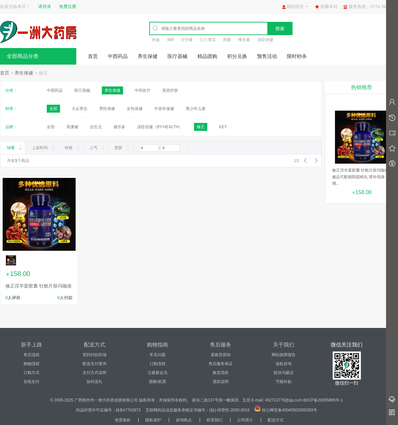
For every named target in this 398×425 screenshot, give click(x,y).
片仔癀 (187, 39)
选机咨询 (284, 363)
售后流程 (31, 354)
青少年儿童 (196, 108)
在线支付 (31, 381)
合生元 (96, 127)
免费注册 (67, 6)
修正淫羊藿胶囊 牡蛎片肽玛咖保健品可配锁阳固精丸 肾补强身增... (360, 177)
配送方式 (276, 420)
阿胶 (227, 39)
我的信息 (295, 6)
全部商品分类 (22, 56)
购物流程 (31, 363)
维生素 (244, 39)
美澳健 (72, 127)
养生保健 (148, 56)
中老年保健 (164, 108)
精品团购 (207, 56)
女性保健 (135, 108)
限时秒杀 (297, 56)
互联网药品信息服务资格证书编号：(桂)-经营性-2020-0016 (197, 410)
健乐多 (119, 127)
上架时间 (40, 147)
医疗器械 (177, 56)
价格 (69, 147)
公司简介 (245, 420)
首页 (93, 56)
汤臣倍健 (265, 39)
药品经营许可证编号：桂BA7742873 (108, 410)
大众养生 (80, 108)
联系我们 (215, 420)
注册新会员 (157, 372)
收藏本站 (329, 6)
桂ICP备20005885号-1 (323, 400)
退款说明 (221, 381)
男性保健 (107, 108)
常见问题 (158, 354)
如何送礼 (94, 381)
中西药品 (118, 56)
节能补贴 (284, 381)
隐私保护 (153, 420)
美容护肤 (170, 90)
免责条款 (123, 420)
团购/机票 (157, 381)
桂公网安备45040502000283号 (289, 410)
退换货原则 (221, 354)
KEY (223, 127)
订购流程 (158, 363)
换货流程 (221, 372)
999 (170, 39)
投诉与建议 (284, 372)
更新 (118, 147)
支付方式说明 (94, 372)
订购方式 (31, 372)
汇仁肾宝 (208, 39)
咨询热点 (184, 420)
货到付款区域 (94, 354)
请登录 (44, 6)
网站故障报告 (284, 354)
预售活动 (267, 56)
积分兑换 (237, 56)
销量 (11, 147)
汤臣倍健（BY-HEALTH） (159, 127)
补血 (156, 39)
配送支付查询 (94, 363)
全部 (51, 127)
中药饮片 (143, 90)
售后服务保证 (220, 363)
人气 (94, 147)
